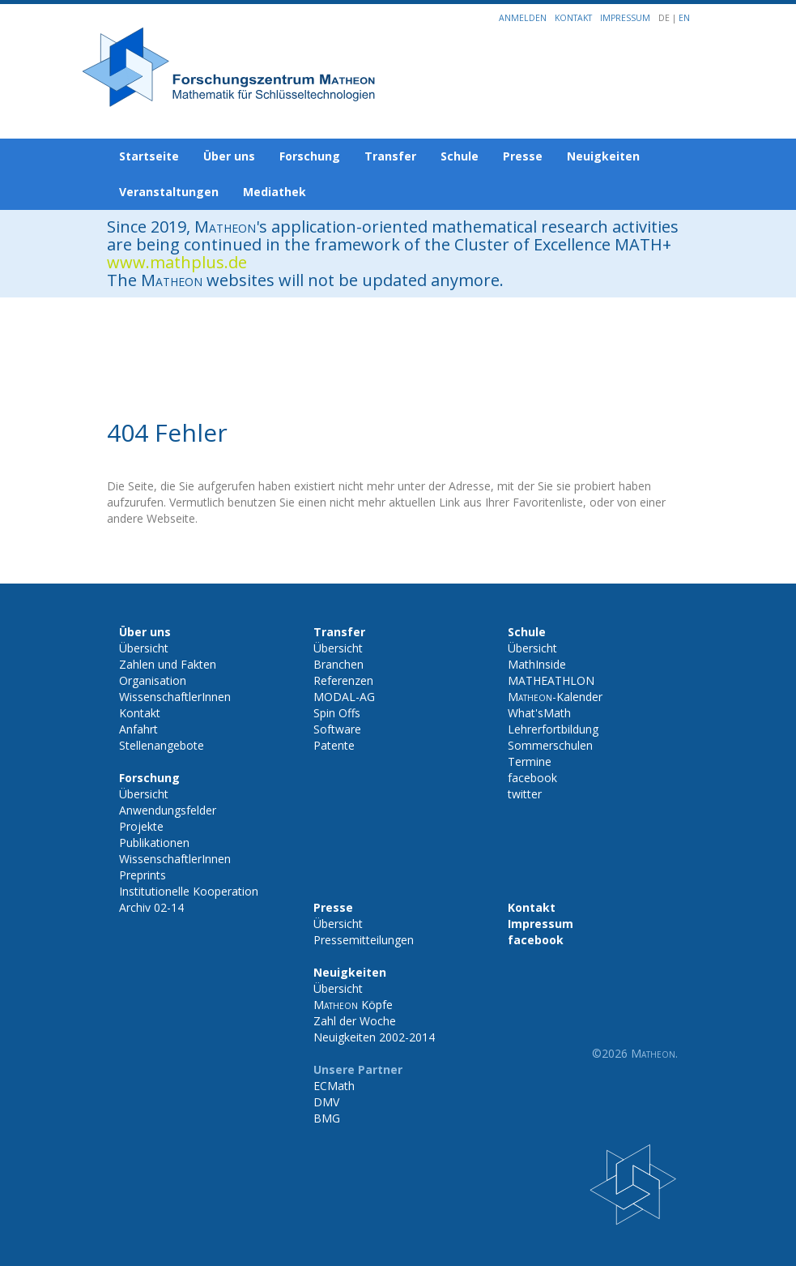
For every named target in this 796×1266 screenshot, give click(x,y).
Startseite (149, 156)
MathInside (537, 664)
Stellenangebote (161, 745)
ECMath (334, 1085)
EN (684, 18)
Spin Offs (336, 713)
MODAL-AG (344, 696)
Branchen (338, 664)
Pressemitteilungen (363, 939)
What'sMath (539, 713)
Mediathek (274, 191)
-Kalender (555, 696)
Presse (523, 156)
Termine (529, 761)
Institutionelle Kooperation (188, 891)
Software (337, 729)
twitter (525, 794)
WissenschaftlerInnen (175, 696)
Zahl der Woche (354, 1021)
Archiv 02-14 (151, 907)
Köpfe (353, 1004)
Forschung (309, 156)
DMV (326, 1102)
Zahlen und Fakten (167, 664)
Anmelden (523, 18)
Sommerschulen (550, 745)
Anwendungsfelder (167, 810)
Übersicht (143, 648)
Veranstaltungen (169, 191)
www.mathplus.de (177, 262)
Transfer (390, 156)
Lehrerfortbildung (553, 729)
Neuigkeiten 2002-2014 (374, 1037)
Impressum (625, 18)
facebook (532, 777)
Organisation (152, 680)
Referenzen (343, 680)
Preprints (142, 875)
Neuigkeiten (603, 156)
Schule (460, 156)
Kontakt (573, 18)
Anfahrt (138, 729)
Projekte (141, 826)
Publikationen (154, 842)
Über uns (229, 156)
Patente (334, 745)
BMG (326, 1118)
